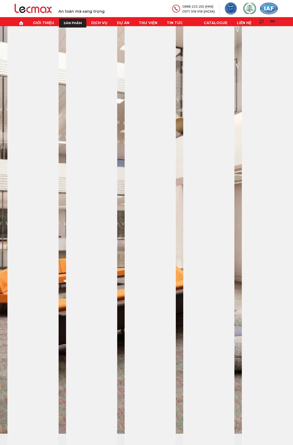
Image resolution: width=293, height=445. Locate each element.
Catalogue (218, 22)
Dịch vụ (91, 22)
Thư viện (136, 22)
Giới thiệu (37, 22)
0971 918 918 (192, 11)
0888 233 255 (193, 6)
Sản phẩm (65, 22)
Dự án (113, 22)
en (272, 21)
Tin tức (161, 22)
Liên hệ (245, 22)
